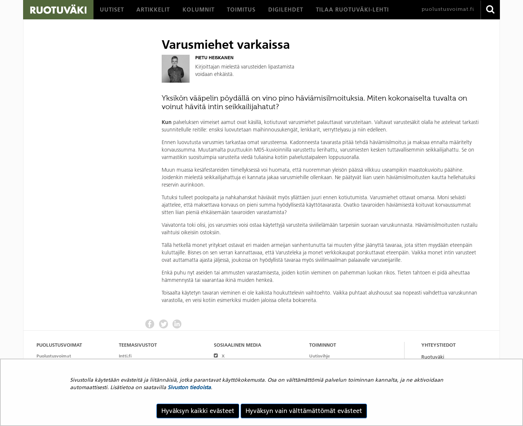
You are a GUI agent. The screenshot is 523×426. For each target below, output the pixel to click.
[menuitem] (112, 9)
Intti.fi (125, 356)
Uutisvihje (319, 356)
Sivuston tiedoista (189, 387)
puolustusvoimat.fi (448, 9)
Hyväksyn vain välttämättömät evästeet (303, 410)
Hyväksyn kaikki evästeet (197, 410)
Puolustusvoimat (54, 356)
